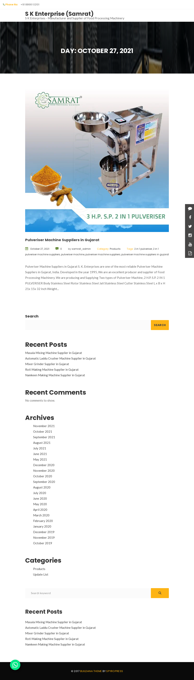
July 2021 (39, 448)
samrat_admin (81, 249)
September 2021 (44, 437)
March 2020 (41, 515)
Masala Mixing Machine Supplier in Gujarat (53, 353)
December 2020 (43, 465)
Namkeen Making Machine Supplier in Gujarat (55, 375)
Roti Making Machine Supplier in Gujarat (52, 369)
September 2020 (44, 481)
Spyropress (114, 671)
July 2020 (39, 493)
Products (115, 249)
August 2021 (41, 442)
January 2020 (42, 526)
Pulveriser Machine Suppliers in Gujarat (62, 239)
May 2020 (40, 504)
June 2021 (40, 454)
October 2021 (42, 431)
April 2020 (40, 509)
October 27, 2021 (39, 249)
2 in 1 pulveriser (143, 249)
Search (32, 316)
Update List (40, 574)
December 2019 (43, 532)
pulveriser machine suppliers (102, 254)
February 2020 (43, 521)
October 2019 (42, 543)
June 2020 (40, 498)
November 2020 (44, 470)
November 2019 (44, 537)
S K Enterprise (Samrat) (59, 14)
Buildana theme (91, 671)
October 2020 (42, 476)
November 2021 (44, 426)
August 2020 (41, 487)
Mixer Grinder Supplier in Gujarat (47, 364)
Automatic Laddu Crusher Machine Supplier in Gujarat (60, 358)
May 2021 (40, 459)
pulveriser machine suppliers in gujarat (145, 254)
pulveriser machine (72, 254)
